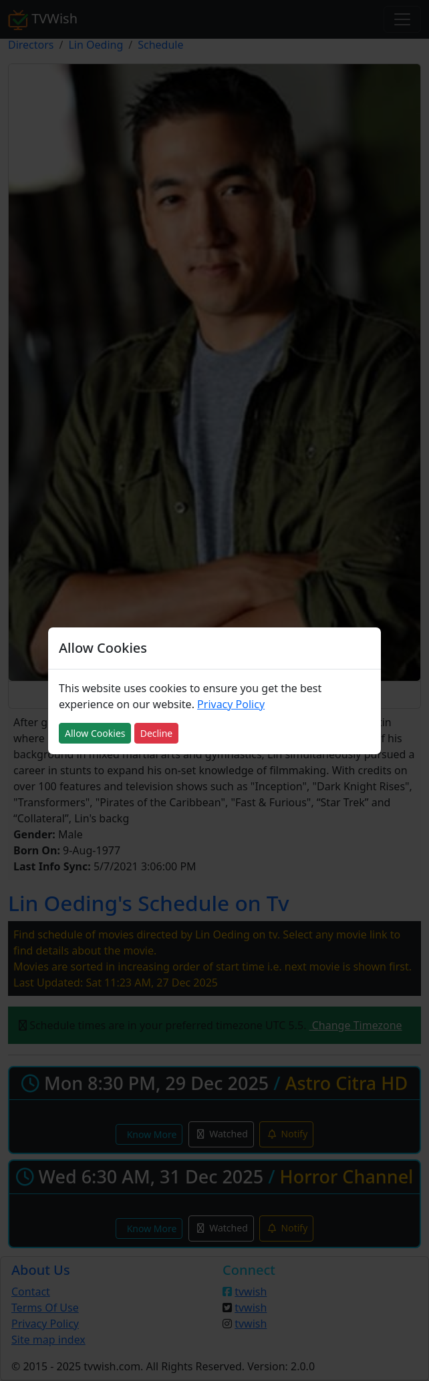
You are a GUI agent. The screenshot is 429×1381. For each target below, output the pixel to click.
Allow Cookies (95, 733)
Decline (156, 733)
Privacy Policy (231, 704)
